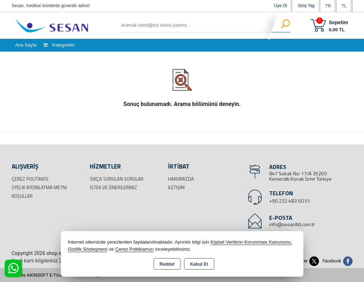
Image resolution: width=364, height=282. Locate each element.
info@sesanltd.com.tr (292, 224)
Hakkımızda (181, 178)
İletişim (176, 187)
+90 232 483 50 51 (289, 200)
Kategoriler (59, 45)
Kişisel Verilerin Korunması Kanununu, (251, 242)
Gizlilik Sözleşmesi (88, 249)
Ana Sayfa (26, 45)
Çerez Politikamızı (134, 249)
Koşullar (22, 195)
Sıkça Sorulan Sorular (116, 178)
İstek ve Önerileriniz (113, 187)
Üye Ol (280, 5)
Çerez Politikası (30, 178)
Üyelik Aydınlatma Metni (39, 187)
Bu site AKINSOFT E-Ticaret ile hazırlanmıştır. (58, 275)
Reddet (166, 264)
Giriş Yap (306, 5)
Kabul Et (199, 264)
